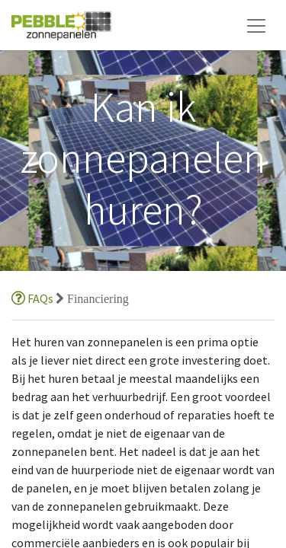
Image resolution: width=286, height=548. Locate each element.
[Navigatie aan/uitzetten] (256, 25)
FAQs (33, 298)
